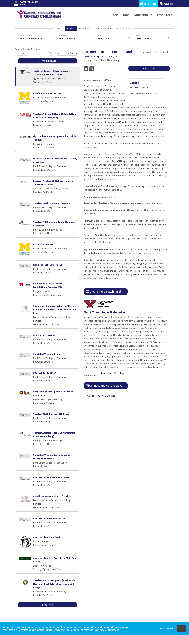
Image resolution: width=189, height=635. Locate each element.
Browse (71, 28)
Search (59, 28)
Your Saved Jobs (125, 28)
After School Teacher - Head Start (51, 477)
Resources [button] (164, 15)
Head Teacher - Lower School (48, 264)
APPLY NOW (149, 68)
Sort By (21, 53)
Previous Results (47, 60)
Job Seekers (148, 4)
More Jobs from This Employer (99, 395)
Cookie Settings (167, 628)
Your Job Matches (104, 28)
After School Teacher (44, 372)
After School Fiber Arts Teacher (49, 518)
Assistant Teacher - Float (46, 537)
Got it (182, 628)
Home (114, 15)
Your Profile (143, 15)
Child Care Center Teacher (47, 93)
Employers (166, 4)
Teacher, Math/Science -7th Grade (51, 413)
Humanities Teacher (44, 335)
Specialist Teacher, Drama (47, 354)
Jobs (126, 15)
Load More (47, 604)
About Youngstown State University (106, 312)
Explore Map (85, 28)
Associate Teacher (43, 244)
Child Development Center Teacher (52, 496)
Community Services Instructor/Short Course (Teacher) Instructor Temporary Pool (54, 309)
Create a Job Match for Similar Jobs (107, 291)
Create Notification (67, 53)
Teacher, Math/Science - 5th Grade (51, 203)
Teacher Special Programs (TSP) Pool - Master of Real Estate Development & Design (54, 584)
